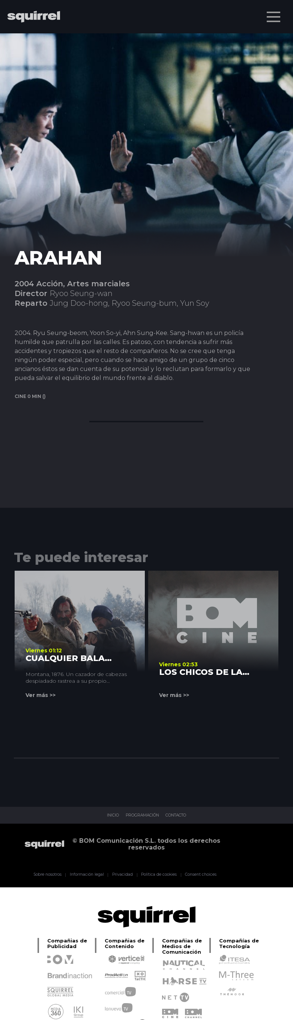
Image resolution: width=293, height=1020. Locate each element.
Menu (274, 13)
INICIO (104, 815)
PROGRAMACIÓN (140, 815)
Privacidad (118, 874)
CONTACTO (182, 815)
